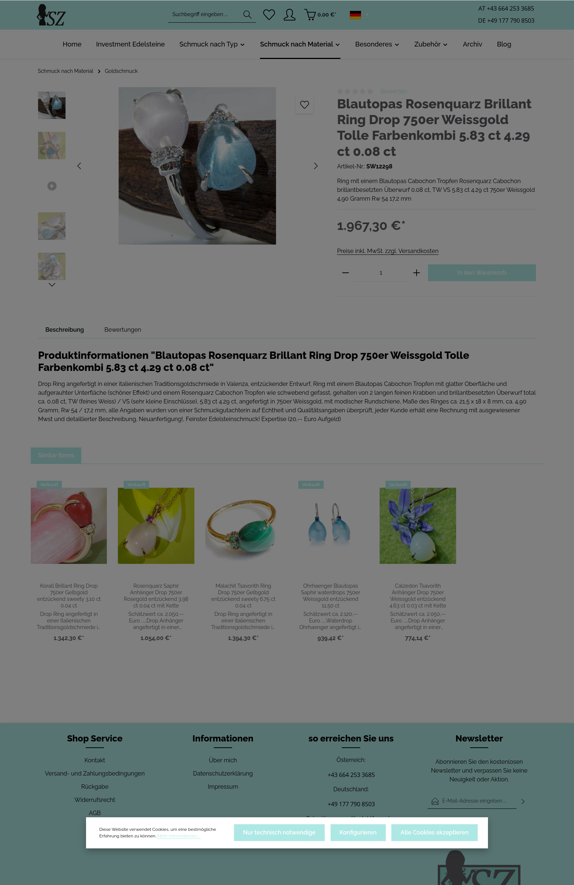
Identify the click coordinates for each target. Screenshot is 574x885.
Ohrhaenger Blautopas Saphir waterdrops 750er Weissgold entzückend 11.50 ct (330, 596)
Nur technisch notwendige (301, 834)
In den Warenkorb (481, 272)
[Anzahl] (381, 273)
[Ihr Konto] (291, 17)
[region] (180, 188)
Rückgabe (95, 787)
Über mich (223, 760)
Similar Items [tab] (56, 455)
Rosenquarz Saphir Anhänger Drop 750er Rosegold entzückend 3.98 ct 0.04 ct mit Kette (156, 596)
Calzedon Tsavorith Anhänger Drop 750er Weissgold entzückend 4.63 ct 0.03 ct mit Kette (418, 596)
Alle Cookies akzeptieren (440, 834)
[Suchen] (247, 17)
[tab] (65, 330)
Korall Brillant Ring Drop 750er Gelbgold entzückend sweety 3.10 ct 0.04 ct (69, 592)
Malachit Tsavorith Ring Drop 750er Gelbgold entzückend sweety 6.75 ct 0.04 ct (243, 596)
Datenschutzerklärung (222, 773)
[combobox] (203, 17)
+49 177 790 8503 (351, 804)
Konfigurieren (371, 834)
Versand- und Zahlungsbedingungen (95, 773)
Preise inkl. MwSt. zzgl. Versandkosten (387, 251)
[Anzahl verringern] (345, 273)
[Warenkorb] (322, 17)
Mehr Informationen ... (143, 838)
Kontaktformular (372, 818)
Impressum (222, 787)
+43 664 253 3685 (351, 775)
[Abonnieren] (523, 801)
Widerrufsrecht (95, 800)
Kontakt (95, 760)
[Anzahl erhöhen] (416, 273)
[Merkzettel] (269, 17)
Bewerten (393, 91)
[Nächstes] (52, 285)
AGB (95, 813)
